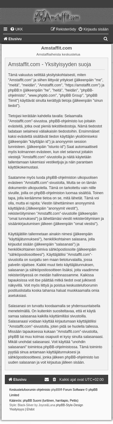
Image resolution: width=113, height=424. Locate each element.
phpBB (55, 389)
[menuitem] (16, 29)
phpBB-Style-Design (69, 405)
